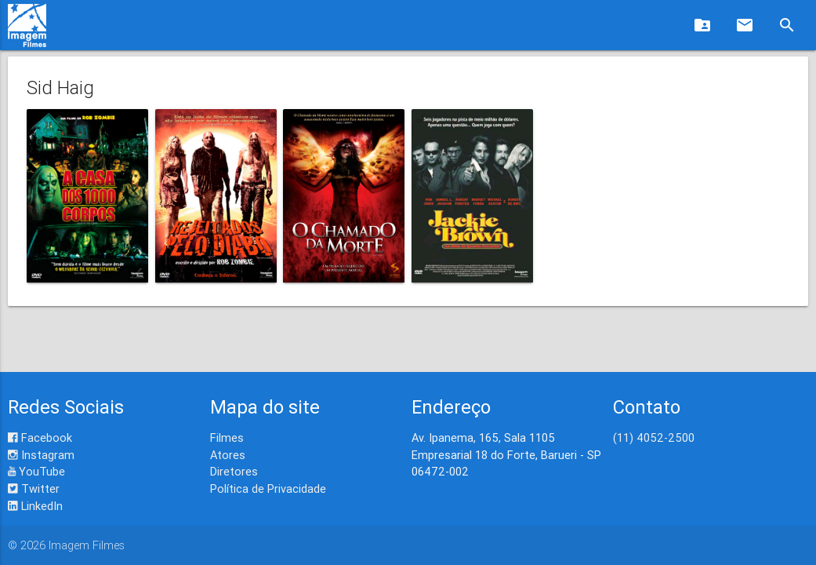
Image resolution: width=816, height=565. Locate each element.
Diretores (234, 471)
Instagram (41, 454)
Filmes (227, 437)
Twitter (34, 488)
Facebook (40, 437)
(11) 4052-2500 (654, 437)
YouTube (36, 471)
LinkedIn (35, 505)
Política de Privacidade (268, 488)
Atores (227, 454)
